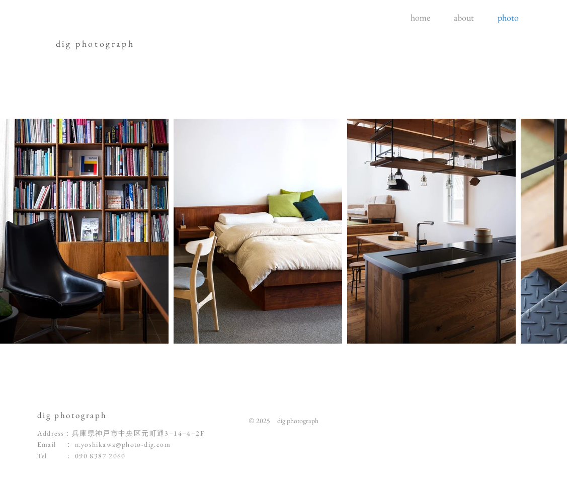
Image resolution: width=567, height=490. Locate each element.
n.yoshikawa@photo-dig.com (123, 444)
